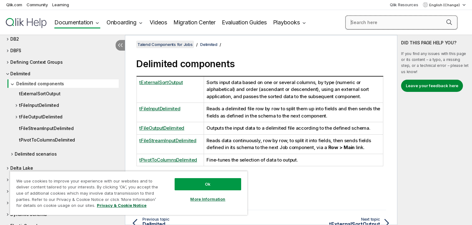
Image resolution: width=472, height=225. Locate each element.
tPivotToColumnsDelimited (47, 139)
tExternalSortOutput (39, 93)
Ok (208, 184)
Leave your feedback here (432, 85)
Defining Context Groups (36, 62)
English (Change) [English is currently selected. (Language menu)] (445, 5)
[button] (449, 22)
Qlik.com (14, 4)
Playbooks (286, 22)
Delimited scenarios (36, 154)
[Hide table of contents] (120, 45)
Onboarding (122, 22)
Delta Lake (21, 168)
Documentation (73, 22)
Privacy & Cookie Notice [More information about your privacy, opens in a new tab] (122, 205)
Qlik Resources (404, 4)
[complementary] (434, 130)
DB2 (14, 39)
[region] (128, 193)
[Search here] (401, 22)
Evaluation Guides (244, 22)
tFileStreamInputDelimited (46, 128)
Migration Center (194, 22)
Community (37, 4)
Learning (60, 4)
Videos (158, 22)
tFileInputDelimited (39, 105)
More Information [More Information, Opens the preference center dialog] (207, 199)
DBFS (15, 50)
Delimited (20, 73)
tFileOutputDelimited (40, 116)
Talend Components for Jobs (165, 44)
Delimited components (40, 83)
